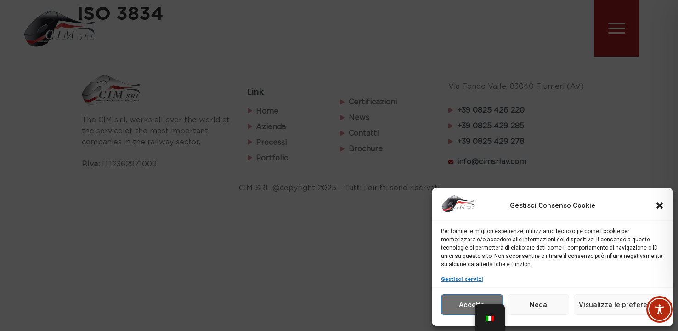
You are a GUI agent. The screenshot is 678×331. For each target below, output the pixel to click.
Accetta (472, 305)
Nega (538, 305)
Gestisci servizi (462, 279)
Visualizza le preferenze (619, 305)
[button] (659, 205)
